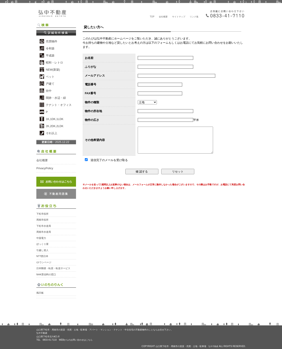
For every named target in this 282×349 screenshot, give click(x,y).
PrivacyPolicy (44, 168)
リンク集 (194, 16)
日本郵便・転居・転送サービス (53, 268)
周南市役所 (42, 219)
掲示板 (40, 292)
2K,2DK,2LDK (54, 126)
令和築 (50, 48)
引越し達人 (42, 250)
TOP (152, 16)
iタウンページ (43, 262)
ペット (50, 76)
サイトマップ (178, 16)
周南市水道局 (43, 232)
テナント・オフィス (59, 105)
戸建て (50, 83)
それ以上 (51, 133)
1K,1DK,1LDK (54, 119)
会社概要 (163, 16)
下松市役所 (42, 213)
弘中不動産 (51, 14)
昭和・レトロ (54, 62)
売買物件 (51, 41)
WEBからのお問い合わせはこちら (76, 340)
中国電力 (41, 238)
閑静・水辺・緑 (56, 97)
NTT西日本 (42, 256)
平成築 (50, 55)
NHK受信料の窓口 (46, 274)
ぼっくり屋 (42, 244)
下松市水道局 (43, 226)
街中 (49, 90)
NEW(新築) (53, 69)
